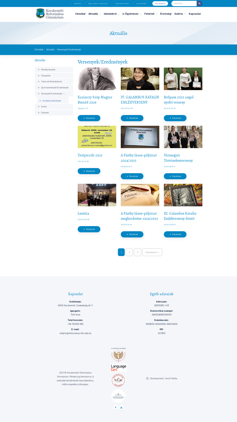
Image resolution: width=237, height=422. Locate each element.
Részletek (89, 118)
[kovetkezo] (152, 252)
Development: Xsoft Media (161, 378)
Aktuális (50, 49)
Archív (42, 106)
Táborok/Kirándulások (50, 81)
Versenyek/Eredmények (69, 49)
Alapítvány (141, 3)
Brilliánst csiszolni (98, 3)
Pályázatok (160, 3)
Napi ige (77, 3)
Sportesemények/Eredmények (53, 87)
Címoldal (39, 49)
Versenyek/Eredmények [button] (50, 93)
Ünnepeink (44, 75)
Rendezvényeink (46, 69)
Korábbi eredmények (50, 100)
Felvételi (43, 112)
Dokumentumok (122, 3)
